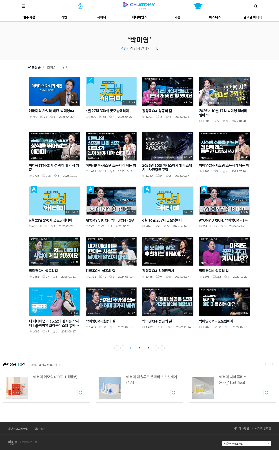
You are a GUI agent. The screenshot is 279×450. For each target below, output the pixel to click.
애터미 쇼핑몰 (241, 428)
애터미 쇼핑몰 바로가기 (45, 366)
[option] (46, 387)
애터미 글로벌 (263, 428)
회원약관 (39, 429)
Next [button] (272, 365)
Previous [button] (265, 365)
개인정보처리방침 (18, 429)
